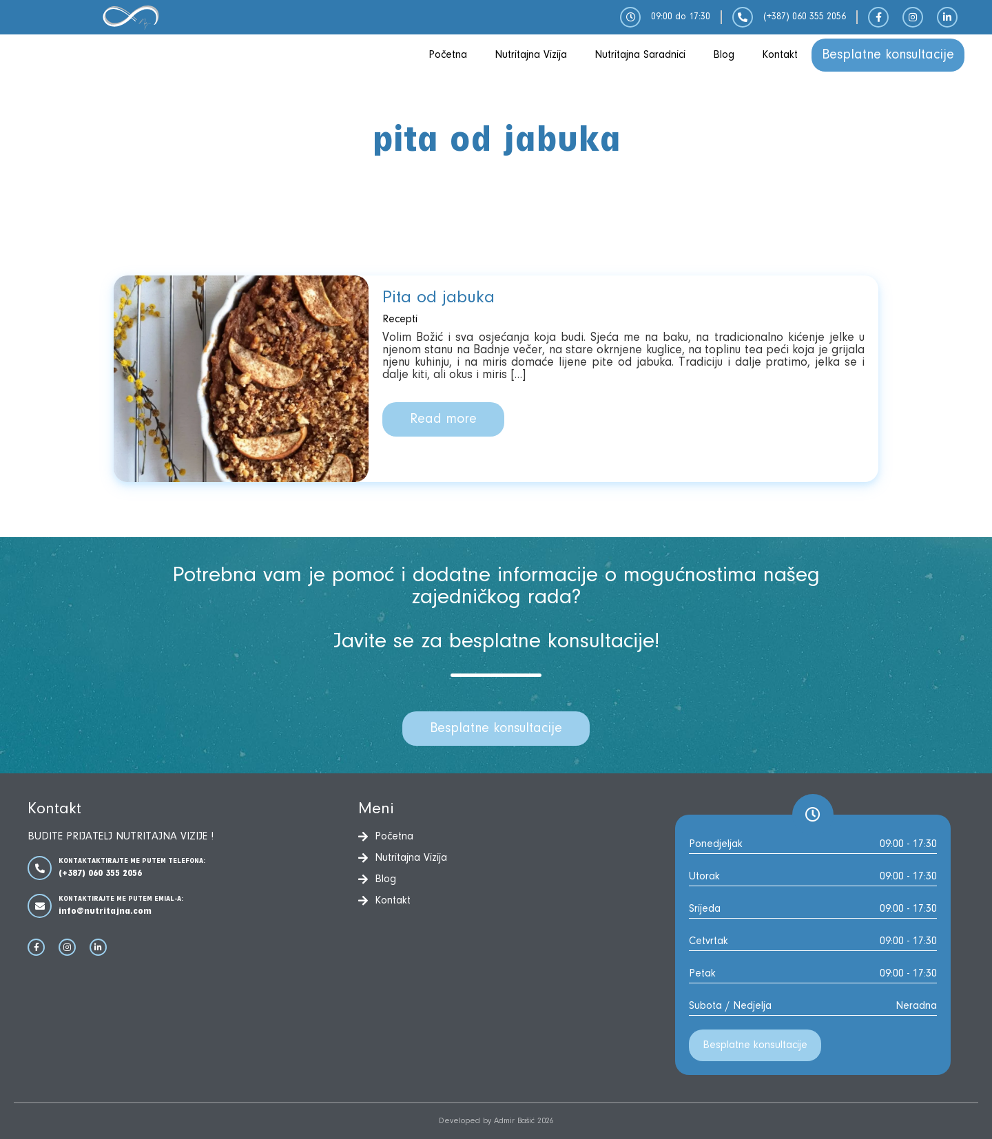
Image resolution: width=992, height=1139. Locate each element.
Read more (443, 419)
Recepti (399, 319)
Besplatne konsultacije (888, 55)
